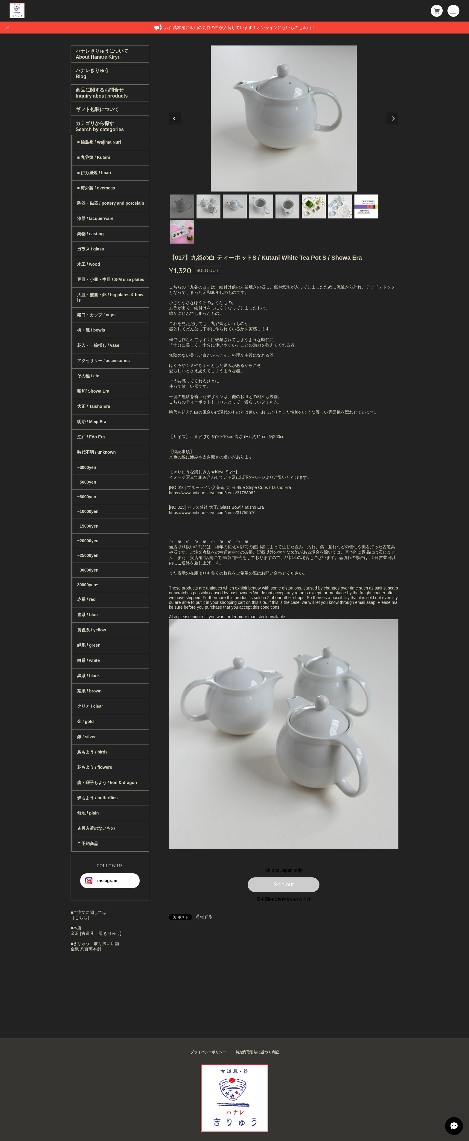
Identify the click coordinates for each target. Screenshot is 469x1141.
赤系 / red (86, 599)
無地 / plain (88, 813)
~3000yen (86, 467)
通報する (204, 916)
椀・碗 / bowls (91, 330)
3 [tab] (235, 206)
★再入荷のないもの (96, 828)
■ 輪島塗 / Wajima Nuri (99, 142)
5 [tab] (287, 206)
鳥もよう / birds (92, 752)
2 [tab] (208, 206)
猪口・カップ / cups (96, 314)
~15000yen (87, 526)
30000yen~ (87, 584)
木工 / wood (88, 264)
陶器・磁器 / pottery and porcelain (110, 203)
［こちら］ (81, 917)
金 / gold (85, 721)
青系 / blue (87, 614)
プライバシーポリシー (208, 1052)
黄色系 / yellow (91, 630)
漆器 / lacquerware (95, 218)
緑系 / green (88, 645)
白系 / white (88, 660)
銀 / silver (86, 736)
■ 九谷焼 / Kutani (93, 157)
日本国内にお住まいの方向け (283, 899)
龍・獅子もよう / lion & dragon (107, 782)
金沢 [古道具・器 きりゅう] (96, 933)
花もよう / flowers (94, 767)
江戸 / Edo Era (91, 436)
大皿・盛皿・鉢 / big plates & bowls (110, 297)
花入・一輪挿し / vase (98, 345)
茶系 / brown (89, 691)
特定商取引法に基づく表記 (257, 1052)
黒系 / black (88, 675)
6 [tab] (314, 206)
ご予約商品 (87, 843)
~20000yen (87, 540)
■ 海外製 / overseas (96, 188)
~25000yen (87, 555)
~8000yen (86, 496)
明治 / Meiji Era (91, 421)
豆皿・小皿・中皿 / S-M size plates (110, 279)
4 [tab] (261, 206)
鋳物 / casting (90, 233)
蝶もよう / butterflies (97, 797)
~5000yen (86, 482)
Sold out (284, 885)
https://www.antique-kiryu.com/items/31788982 (212, 492)
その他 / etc (88, 375)
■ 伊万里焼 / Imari (94, 172)
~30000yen (87, 570)
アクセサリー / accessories (103, 360)
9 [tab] (182, 232)
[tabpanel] (284, 118)
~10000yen (87, 511)
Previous (175, 118)
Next (392, 118)
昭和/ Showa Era (93, 391)
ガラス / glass (90, 249)
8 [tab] (366, 206)
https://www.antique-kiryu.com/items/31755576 (212, 512)
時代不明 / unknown (96, 452)
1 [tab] (182, 206)
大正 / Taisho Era (93, 406)
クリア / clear (90, 706)
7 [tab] (340, 206)
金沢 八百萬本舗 (86, 948)
